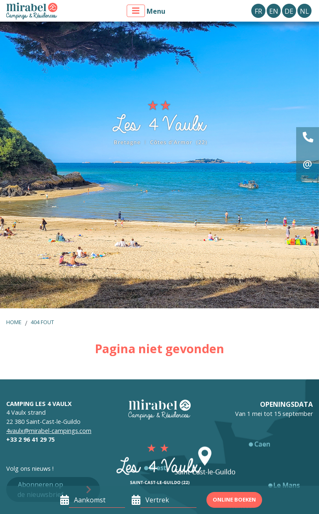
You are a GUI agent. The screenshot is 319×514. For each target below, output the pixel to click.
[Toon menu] (136, 11)
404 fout (42, 322)
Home (14, 322)
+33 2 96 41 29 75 (30, 439)
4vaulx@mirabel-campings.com (48, 431)
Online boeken (234, 499)
